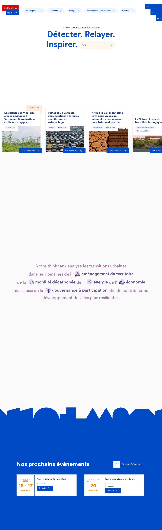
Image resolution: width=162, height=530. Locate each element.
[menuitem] (159, 15)
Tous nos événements (127, 460)
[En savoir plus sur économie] (135, 279)
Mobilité (52, 124)
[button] (111, 41)
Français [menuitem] (158, 15)
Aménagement (97, 124)
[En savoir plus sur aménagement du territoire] (107, 270)
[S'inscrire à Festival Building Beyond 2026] (45, 484)
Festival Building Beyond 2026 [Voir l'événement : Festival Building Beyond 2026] (51, 475)
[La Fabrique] (10, 9)
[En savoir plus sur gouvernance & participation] (79, 287)
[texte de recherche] (94, 41)
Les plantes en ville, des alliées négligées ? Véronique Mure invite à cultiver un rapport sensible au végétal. (20, 114)
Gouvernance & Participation (145, 124)
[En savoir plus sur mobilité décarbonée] (55, 279)
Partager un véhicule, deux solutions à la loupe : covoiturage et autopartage (64, 114)
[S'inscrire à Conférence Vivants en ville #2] (113, 487)
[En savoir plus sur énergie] (101, 279)
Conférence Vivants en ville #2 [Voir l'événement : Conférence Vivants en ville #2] (120, 475)
